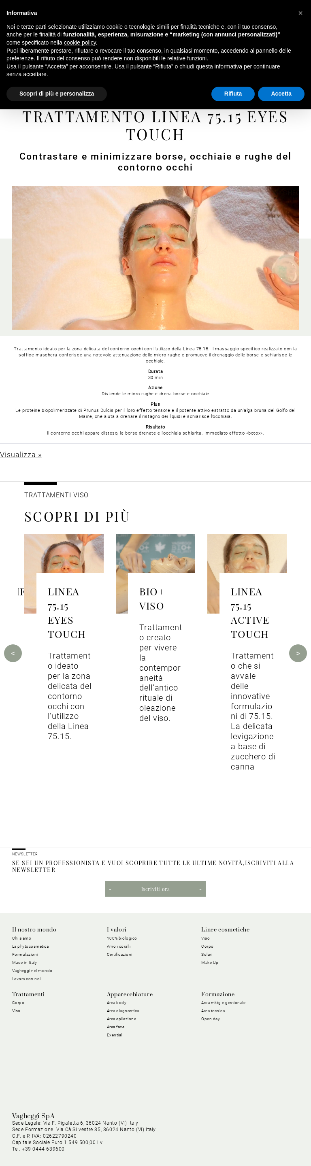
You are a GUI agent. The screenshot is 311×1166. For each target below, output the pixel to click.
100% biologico (122, 938)
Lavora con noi (26, 978)
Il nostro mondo (34, 930)
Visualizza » (21, 454)
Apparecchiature (130, 994)
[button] (300, 12)
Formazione (217, 994)
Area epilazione (121, 1019)
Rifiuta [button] (233, 93)
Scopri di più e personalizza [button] (56, 93)
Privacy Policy (71, 1135)
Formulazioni (25, 954)
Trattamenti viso (56, 495)
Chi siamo (22, 938)
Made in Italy (24, 962)
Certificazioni (119, 954)
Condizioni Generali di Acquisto (177, 1135)
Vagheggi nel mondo (32, 970)
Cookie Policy (113, 1135)
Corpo (207, 946)
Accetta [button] (281, 93)
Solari (206, 954)
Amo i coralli (119, 946)
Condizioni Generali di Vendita (261, 1135)
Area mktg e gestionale (223, 1002)
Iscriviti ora (155, 889)
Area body (117, 1002)
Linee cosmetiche (225, 930)
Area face (116, 1027)
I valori (117, 930)
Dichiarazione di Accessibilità (261, 1145)
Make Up (210, 962)
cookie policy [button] (80, 42)
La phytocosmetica (30, 946)
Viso (205, 938)
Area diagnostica (123, 1010)
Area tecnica (213, 1010)
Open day (210, 1019)
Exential (114, 1035)
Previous (13, 653)
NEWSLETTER (25, 854)
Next (298, 653)
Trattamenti (28, 994)
